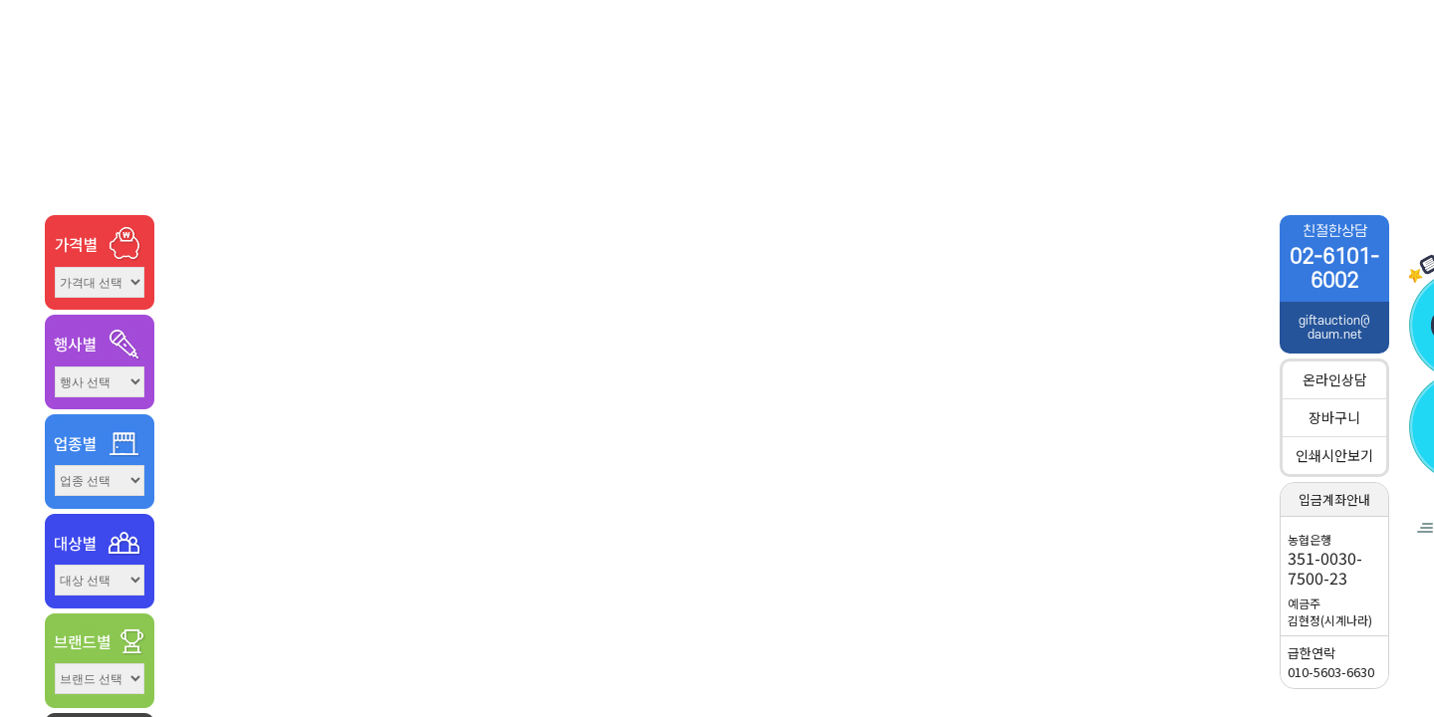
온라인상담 (1335, 379)
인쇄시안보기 (1334, 455)
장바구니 (1334, 417)
